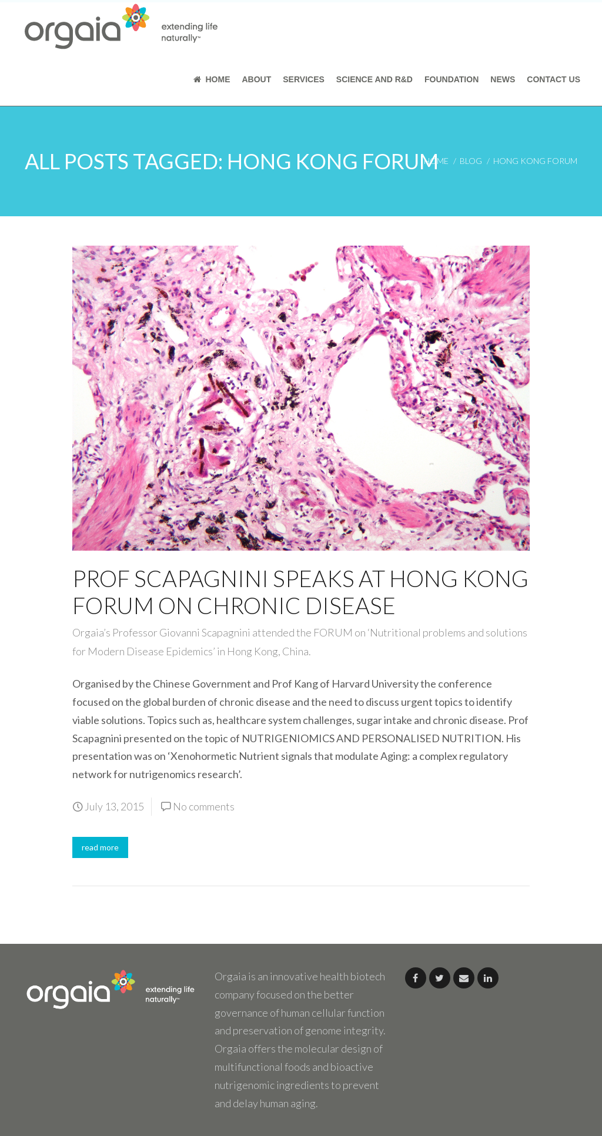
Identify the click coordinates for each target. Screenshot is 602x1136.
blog (471, 161)
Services (304, 79)
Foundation (451, 79)
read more (100, 847)
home (436, 161)
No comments (204, 806)
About (256, 79)
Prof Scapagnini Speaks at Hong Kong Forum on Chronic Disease (300, 592)
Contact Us (553, 79)
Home (211, 79)
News (502, 79)
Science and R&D (374, 79)
